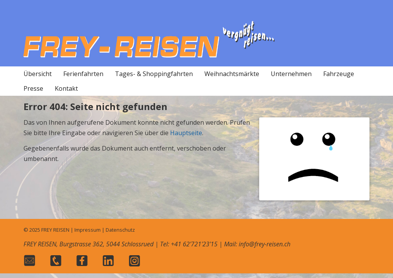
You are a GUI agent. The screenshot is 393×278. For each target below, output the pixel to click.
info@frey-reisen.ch (264, 244)
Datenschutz (120, 229)
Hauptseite (186, 133)
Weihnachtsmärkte (231, 74)
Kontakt (66, 88)
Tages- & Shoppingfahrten (154, 74)
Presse (33, 88)
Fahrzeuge (338, 74)
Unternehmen (291, 74)
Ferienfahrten (83, 74)
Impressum (87, 229)
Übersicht (38, 74)
